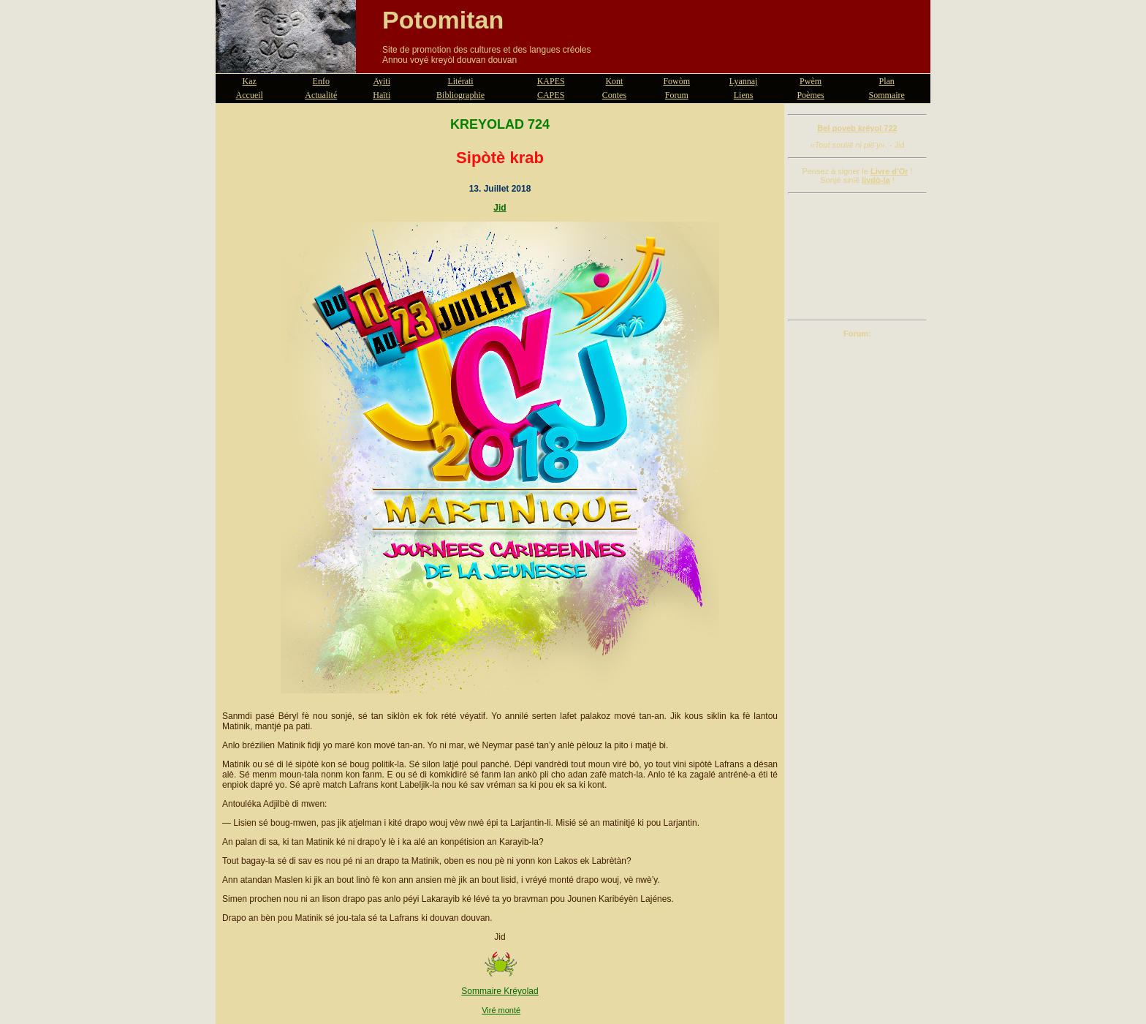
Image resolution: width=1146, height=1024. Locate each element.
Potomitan (443, 20)
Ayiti (381, 81)
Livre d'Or (889, 171)
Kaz (250, 81)
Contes (614, 95)
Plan (887, 81)
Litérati (460, 81)
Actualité (321, 95)
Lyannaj (743, 81)
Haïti (381, 95)
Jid (499, 208)
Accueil (249, 95)
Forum (676, 95)
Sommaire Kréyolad (499, 991)
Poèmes (810, 95)
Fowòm (676, 81)
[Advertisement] (857, 257)
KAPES (551, 81)
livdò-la (876, 180)
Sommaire (887, 95)
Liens (744, 95)
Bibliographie (460, 95)
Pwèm (810, 81)
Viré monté (501, 1010)
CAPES (550, 95)
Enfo (321, 81)
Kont (614, 81)
